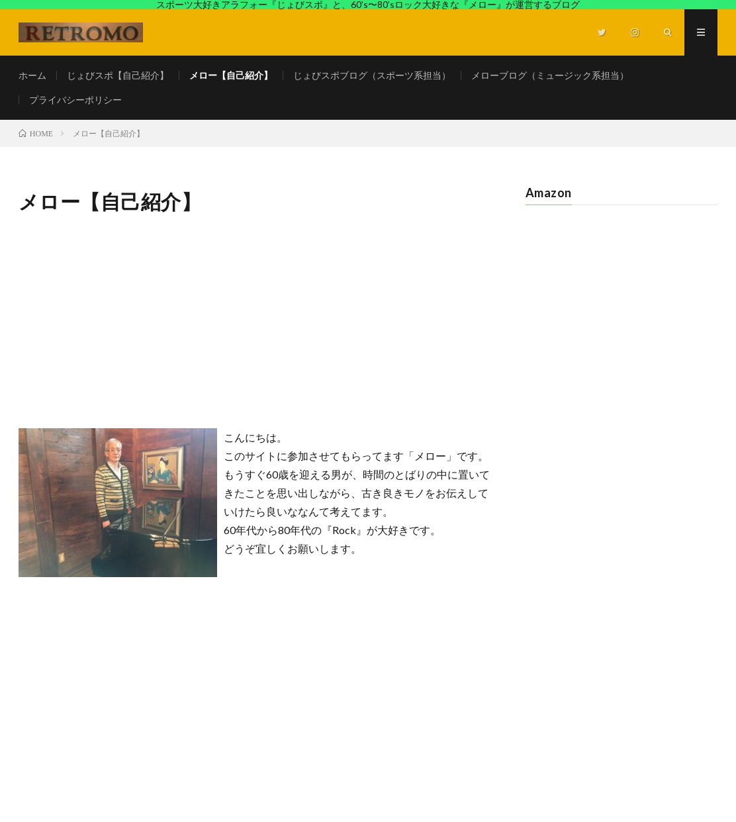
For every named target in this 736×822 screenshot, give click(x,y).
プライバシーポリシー (75, 99)
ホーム (32, 75)
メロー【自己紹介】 (231, 75)
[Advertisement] (254, 322)
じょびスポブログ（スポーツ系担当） (372, 75)
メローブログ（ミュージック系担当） (550, 75)
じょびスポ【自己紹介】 (118, 75)
